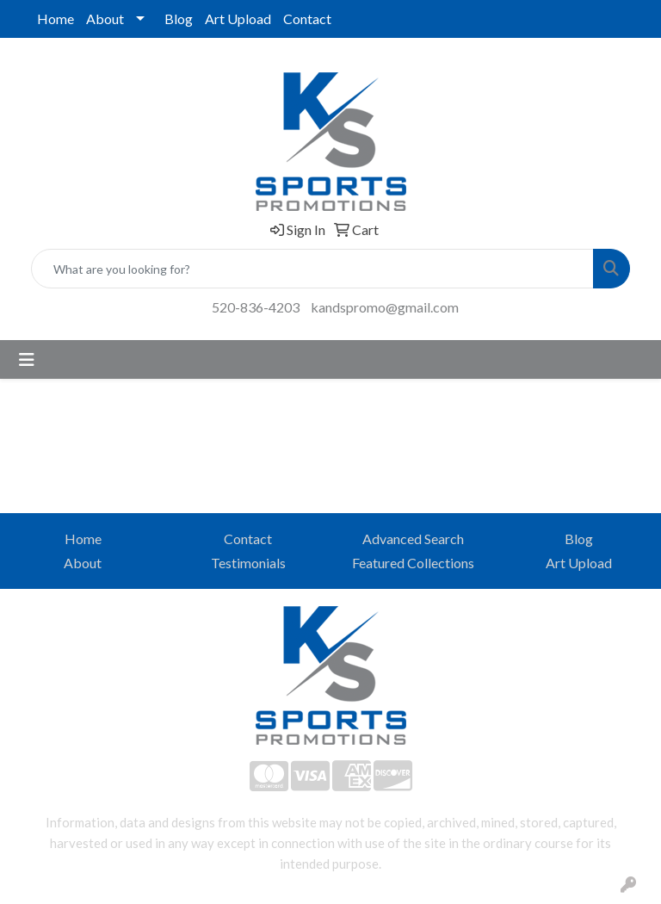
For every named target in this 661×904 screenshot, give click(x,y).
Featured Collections (413, 562)
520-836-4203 (256, 307)
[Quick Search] (312, 268)
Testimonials (248, 562)
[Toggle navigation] (27, 359)
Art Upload (238, 18)
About (105, 18)
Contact (307, 18)
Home (55, 18)
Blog (178, 18)
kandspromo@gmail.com (385, 307)
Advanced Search (413, 538)
